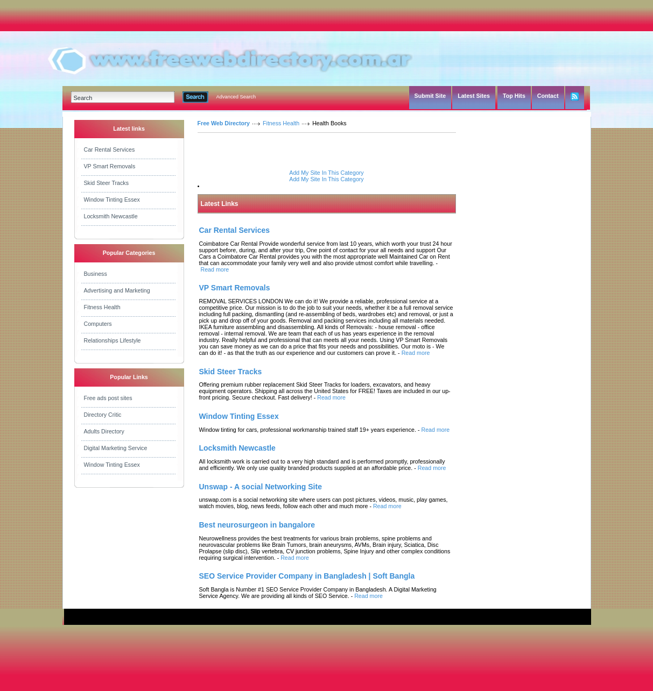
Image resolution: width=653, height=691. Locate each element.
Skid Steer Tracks (106, 183)
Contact (548, 95)
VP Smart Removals (110, 166)
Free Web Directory (224, 123)
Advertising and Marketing (117, 290)
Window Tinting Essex (112, 199)
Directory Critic (103, 414)
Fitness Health (102, 307)
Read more (214, 269)
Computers (98, 323)
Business (95, 273)
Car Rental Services (109, 149)
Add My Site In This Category (326, 172)
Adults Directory (104, 431)
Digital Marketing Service (116, 448)
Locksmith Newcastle (111, 216)
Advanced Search (236, 96)
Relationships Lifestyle (112, 340)
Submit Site (430, 95)
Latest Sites (474, 95)
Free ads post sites (108, 398)
